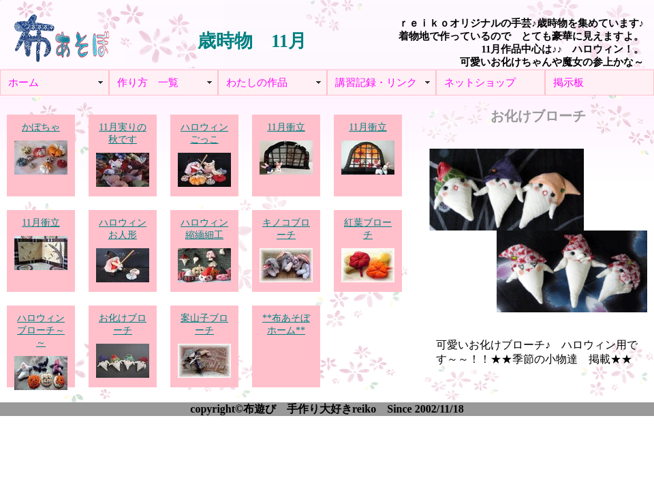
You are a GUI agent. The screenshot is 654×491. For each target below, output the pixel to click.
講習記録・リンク (376, 82)
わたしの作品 (256, 82)
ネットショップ (480, 82)
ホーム (23, 82)
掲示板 (568, 82)
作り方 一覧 (147, 82)
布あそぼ (61, 34)
